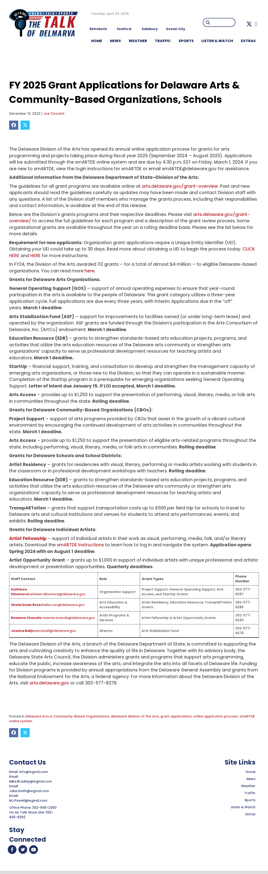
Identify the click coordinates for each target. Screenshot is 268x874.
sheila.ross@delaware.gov (62, 605)
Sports (186, 40)
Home (250, 772)
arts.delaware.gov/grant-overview (180, 186)
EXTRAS (248, 40)
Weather (248, 786)
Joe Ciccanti (53, 113)
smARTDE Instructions (80, 545)
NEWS (115, 40)
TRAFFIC (163, 40)
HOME (96, 40)
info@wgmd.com (34, 772)
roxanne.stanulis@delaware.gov (68, 618)
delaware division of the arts (135, 716)
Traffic (249, 793)
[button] (249, 24)
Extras (250, 814)
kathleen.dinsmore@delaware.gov (57, 594)
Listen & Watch (243, 807)
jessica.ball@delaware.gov (53, 630)
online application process (215, 716)
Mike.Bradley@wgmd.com (30, 781)
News (251, 779)
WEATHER (138, 40)
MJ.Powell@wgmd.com (29, 800)
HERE (35, 256)
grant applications (176, 716)
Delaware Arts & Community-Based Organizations (67, 716)
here (89, 271)
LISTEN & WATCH (217, 40)
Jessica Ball (21, 630)
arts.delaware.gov (49, 683)
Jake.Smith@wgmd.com (29, 791)
